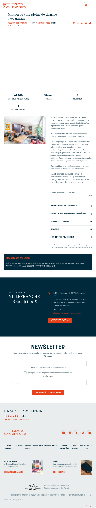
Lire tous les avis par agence (16, 420)
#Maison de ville (43, 23)
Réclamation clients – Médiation (45, 495)
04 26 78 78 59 (58, 309)
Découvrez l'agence (60, 320)
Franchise (19, 446)
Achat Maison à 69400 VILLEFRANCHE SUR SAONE (35, 266)
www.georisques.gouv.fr (84, 247)
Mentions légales (75, 495)
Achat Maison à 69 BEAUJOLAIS (19, 263)
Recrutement (52, 446)
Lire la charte (48, 376)
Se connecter (59, 472)
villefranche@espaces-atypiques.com (67, 313)
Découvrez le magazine (13, 472)
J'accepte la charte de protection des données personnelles (50, 373)
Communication (39, 446)
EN (91, 495)
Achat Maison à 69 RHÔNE (44, 263)
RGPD (63, 495)
